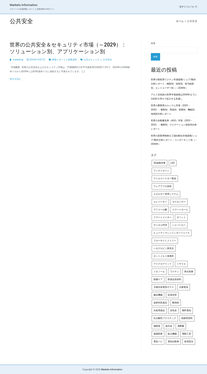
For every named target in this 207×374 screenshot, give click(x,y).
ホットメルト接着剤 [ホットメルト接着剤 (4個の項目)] (163, 256)
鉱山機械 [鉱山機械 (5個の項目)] (172, 333)
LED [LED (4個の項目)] (173, 163)
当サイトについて (188, 6)
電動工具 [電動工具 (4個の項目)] (186, 333)
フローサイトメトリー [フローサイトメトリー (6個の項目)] (164, 240)
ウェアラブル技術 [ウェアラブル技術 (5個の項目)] (162, 186)
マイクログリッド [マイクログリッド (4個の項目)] (162, 263)
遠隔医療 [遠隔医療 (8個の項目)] (158, 333)
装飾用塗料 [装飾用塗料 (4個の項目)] (187, 318)
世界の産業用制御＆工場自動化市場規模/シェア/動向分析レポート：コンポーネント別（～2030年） (174, 140)
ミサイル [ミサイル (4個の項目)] (181, 263)
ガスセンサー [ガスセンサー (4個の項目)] (179, 201)
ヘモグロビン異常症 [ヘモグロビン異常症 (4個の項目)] (163, 248)
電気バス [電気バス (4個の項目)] (158, 341)
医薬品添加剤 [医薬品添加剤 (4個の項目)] (174, 279)
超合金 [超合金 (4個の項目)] (168, 326)
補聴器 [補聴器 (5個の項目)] (156, 326)
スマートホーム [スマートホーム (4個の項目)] (180, 209)
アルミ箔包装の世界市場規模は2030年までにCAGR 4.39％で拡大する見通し (174, 96)
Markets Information (23, 5)
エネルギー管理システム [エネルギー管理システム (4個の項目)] (165, 194)
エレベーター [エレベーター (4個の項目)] (160, 201)
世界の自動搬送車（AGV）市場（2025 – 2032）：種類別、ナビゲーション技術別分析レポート (174, 124)
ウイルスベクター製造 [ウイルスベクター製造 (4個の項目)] (164, 178)
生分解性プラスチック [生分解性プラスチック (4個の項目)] (164, 318)
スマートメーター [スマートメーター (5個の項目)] (162, 217)
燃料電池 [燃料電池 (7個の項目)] (186, 310)
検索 (153, 43)
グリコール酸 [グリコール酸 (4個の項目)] (160, 209)
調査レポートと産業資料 (64, 59)
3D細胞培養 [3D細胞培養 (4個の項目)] (159, 163)
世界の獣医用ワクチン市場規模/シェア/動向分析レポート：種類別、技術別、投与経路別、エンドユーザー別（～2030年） (173, 83)
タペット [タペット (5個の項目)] (181, 217)
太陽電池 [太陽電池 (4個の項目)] (183, 287)
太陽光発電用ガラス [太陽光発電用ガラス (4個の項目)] (163, 287)
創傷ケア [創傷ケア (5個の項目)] (158, 279)
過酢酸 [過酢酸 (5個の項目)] (180, 326)
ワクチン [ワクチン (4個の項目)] (174, 271)
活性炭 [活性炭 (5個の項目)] (173, 310)
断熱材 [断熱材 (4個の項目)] (175, 302)
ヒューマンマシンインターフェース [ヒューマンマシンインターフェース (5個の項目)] (171, 233)
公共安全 (107, 59)
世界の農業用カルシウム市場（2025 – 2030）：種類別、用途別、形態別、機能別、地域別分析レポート (174, 109)
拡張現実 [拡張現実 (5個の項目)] (172, 295)
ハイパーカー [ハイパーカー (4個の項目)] (179, 225)
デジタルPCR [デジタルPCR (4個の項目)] (160, 225)
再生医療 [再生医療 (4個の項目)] (188, 271)
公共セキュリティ (93, 59)
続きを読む (15, 79)
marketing (18, 59)
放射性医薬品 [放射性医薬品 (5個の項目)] (160, 302)
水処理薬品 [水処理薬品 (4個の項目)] (159, 310)
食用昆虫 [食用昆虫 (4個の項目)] (188, 341)
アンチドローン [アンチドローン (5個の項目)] (161, 170)
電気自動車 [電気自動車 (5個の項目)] (173, 341)
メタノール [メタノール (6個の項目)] (159, 271)
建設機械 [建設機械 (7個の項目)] (158, 295)
